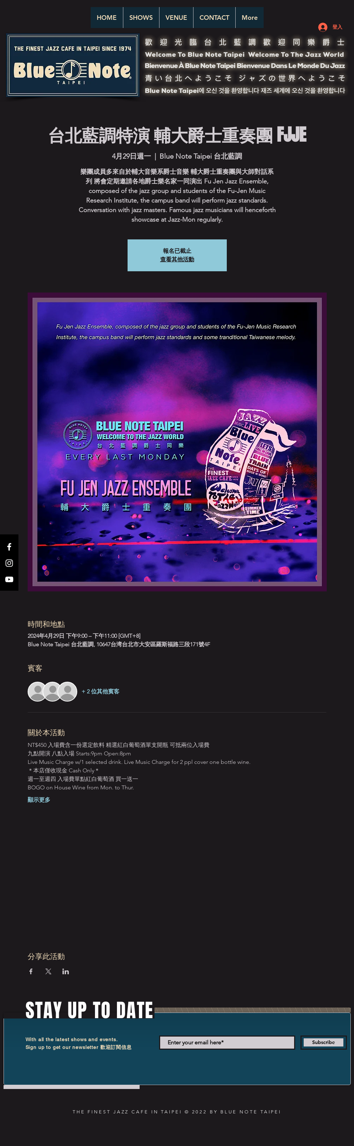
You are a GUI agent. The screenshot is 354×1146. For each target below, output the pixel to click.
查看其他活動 (177, 259)
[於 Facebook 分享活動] (31, 971)
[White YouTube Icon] (9, 579)
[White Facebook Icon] (9, 547)
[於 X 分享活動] (48, 971)
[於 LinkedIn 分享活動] (65, 971)
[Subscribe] (323, 1043)
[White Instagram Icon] (9, 563)
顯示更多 (39, 799)
